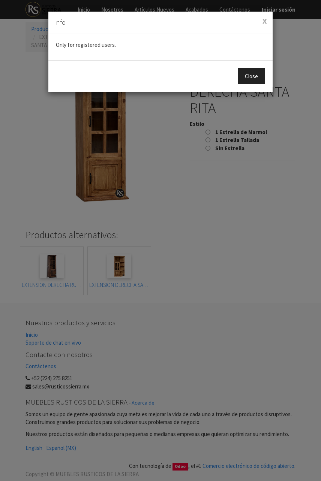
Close (251, 76)
